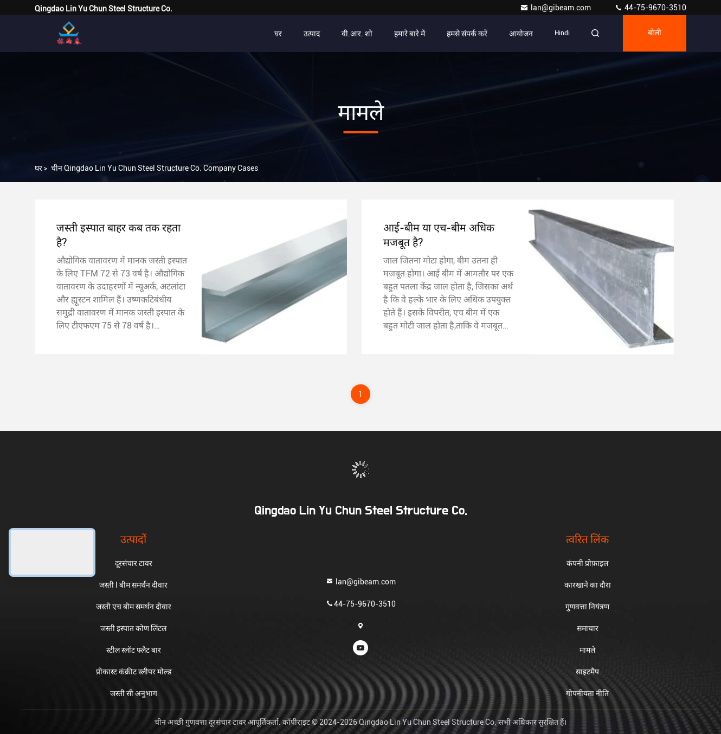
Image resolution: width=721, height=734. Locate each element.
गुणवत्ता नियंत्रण (587, 606)
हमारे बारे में (406, 33)
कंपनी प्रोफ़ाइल (587, 563)
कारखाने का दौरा (587, 585)
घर (275, 33)
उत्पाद (308, 33)
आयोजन (518, 33)
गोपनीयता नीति (587, 693)
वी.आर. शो (353, 33)
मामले (587, 650)
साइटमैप (587, 671)
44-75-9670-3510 (650, 7)
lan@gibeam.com (556, 7)
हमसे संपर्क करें (463, 33)
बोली (653, 33)
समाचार (587, 628)
